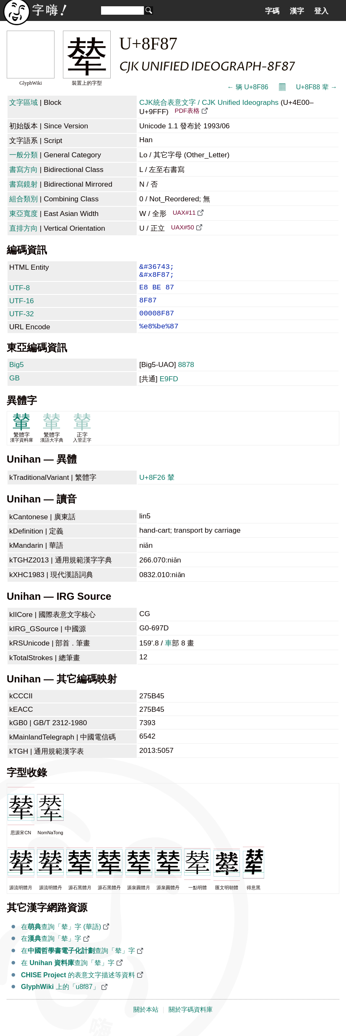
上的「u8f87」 (60, 997)
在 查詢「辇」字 (67, 973)
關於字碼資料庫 (191, 1020)
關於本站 (146, 1020)
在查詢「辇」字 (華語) (61, 937)
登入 (321, 11)
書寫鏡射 (23, 184)
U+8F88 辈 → (316, 87)
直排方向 (23, 228)
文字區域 (23, 102)
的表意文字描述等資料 (78, 985)
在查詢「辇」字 (51, 949)
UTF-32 (21, 321)
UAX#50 (182, 227)
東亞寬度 (23, 213)
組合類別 (23, 199)
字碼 (272, 11)
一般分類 (23, 155)
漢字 (297, 11)
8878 (186, 375)
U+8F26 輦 (156, 488)
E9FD (168, 389)
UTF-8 (19, 292)
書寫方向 (23, 169)
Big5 (16, 375)
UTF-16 (21, 306)
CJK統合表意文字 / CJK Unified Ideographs (208, 102)
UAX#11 (184, 212)
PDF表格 (187, 110)
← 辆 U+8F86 (247, 87)
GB (14, 389)
